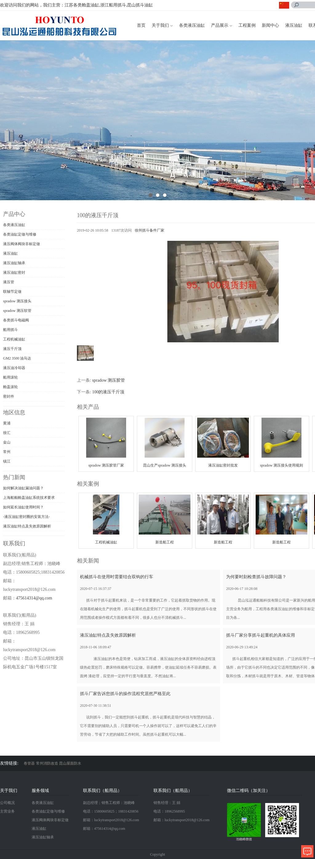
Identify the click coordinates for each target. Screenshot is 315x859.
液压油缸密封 (14, 272)
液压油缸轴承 (14, 263)
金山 (6, 442)
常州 (6, 452)
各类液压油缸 (192, 25)
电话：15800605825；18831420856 (110, 811)
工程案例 (247, 25)
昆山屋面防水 (70, 763)
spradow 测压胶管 (108, 380)
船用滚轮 (10, 377)
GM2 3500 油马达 (17, 358)
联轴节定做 (12, 291)
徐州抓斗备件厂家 (149, 230)
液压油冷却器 (14, 368)
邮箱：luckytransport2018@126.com (111, 820)
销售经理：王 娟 (167, 803)
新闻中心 (270, 25)
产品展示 (219, 25)
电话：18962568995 (169, 811)
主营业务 (7, 811)
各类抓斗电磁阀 (16, 320)
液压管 (8, 282)
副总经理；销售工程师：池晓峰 (109, 803)
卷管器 (29, 763)
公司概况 (7, 803)
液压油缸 (293, 25)
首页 (141, 25)
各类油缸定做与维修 (19, 234)
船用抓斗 (10, 330)
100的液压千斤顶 (108, 392)
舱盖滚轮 (10, 387)
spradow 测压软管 (17, 310)
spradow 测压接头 (17, 301)
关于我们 (160, 25)
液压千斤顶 (12, 349)
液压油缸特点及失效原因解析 (27, 526)
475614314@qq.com (34, 598)
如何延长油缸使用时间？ (23, 507)
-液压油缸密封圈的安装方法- (26, 517)
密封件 (8, 396)
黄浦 (6, 423)
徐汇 (6, 433)
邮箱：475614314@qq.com (104, 828)
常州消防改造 (47, 763)
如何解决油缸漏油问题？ (23, 488)
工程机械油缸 (14, 339)
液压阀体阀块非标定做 (21, 244)
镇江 (6, 461)
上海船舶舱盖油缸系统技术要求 (29, 497)
